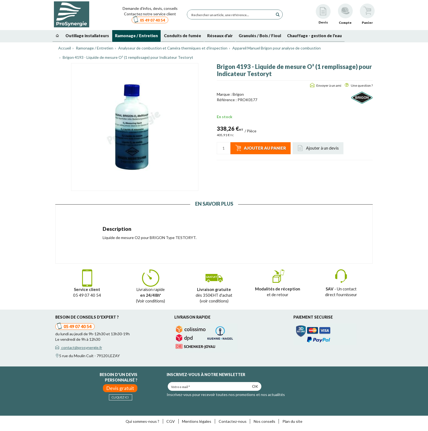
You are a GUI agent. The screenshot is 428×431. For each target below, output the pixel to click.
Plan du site (292, 421)
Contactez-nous (233, 421)
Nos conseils (264, 421)
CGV (170, 421)
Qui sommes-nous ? (142, 421)
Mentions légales (196, 421)
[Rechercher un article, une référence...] (231, 14)
